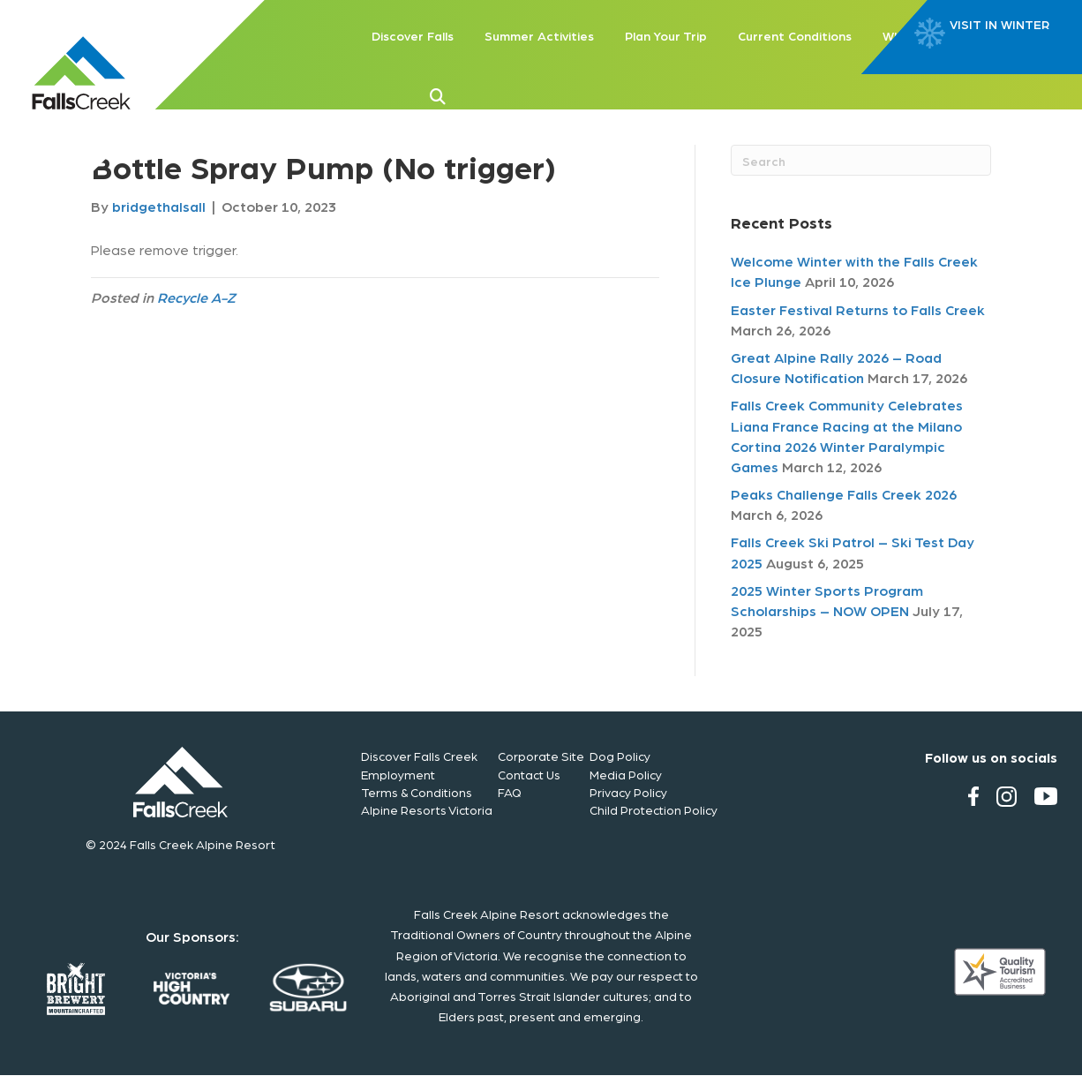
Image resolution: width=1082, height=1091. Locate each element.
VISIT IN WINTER (999, 25)
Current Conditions (795, 35)
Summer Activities (539, 35)
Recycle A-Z (196, 297)
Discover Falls (413, 35)
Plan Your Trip (666, 35)
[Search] (861, 160)
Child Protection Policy (654, 809)
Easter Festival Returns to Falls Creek (858, 309)
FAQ (510, 792)
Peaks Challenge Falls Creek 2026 (844, 494)
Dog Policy (620, 756)
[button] (466, 94)
